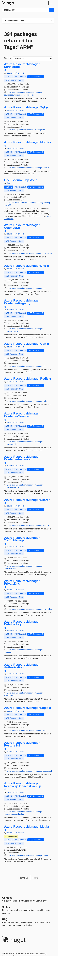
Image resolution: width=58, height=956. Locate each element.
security (47, 202)
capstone (10, 202)
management (17, 92)
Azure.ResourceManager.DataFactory (22, 623)
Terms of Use (32, 953)
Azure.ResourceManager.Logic (26, 707)
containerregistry (11, 331)
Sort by (7, 58)
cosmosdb (47, 253)
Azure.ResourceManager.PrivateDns (22, 582)
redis (45, 401)
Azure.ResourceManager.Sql (24, 107)
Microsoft (20, 73)
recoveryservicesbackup (14, 814)
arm (25, 92)
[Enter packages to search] (25, 10)
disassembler (20, 202)
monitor (46, 168)
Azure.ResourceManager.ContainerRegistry (22, 302)
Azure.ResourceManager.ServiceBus (22, 65)
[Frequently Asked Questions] (4, 919)
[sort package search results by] (32, 58)
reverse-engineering (34, 202)
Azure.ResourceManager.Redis (26, 378)
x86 (9, 205)
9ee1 (9, 183)
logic (45, 730)
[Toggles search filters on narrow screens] (51, 20)
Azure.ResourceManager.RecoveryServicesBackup (22, 784)
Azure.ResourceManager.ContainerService (22, 414)
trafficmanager (10, 568)
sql (44, 130)
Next (35, 877)
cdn (44, 366)
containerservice (11, 444)
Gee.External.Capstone (20, 180)
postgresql (47, 771)
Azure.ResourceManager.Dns (25, 265)
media (45, 855)
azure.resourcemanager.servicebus (19, 95)
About (21, 953)
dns (44, 288)
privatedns (47, 609)
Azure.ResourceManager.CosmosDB (22, 226)
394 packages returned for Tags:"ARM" (20, 40)
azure (9, 92)
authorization (9, 695)
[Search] (51, 10)
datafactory (8, 652)
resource (30, 92)
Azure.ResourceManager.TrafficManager (22, 539)
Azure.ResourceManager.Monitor (27, 142)
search (46, 525)
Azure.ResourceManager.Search (27, 499)
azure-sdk (11, 73)
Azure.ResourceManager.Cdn (25, 343)
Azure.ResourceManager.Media (26, 826)
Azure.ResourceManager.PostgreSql (22, 744)
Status (6, 907)
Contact (7, 897)
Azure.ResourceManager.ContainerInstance (22, 458)
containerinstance (11, 487)
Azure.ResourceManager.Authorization (22, 666)
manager (38, 92)
